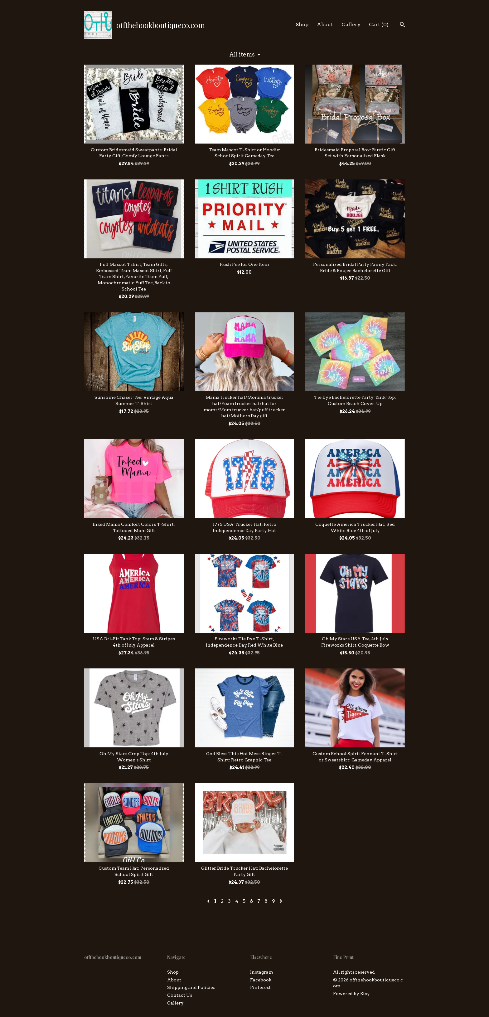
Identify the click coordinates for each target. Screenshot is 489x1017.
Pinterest (260, 987)
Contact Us (179, 995)
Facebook (260, 979)
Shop (302, 24)
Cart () (379, 24)
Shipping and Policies (191, 987)
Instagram (261, 972)
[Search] (402, 25)
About (325, 24)
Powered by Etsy (351, 993)
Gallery (351, 24)
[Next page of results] (281, 901)
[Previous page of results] (209, 901)
